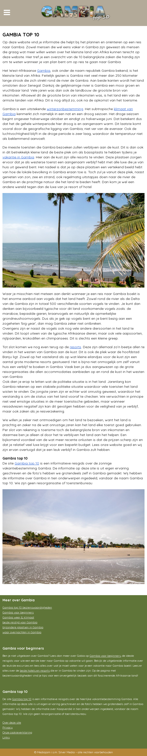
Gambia (43, 70)
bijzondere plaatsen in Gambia (22, 627)
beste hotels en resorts (35, 670)
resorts (75, 347)
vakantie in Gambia (18, 157)
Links (6, 737)
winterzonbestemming (65, 109)
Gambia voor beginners (18, 612)
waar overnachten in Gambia (21, 632)
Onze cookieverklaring (17, 732)
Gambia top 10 (27, 463)
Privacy (7, 727)
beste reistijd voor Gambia (19, 622)
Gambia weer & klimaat (18, 617)
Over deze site (11, 722)
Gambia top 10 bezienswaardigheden (27, 607)
